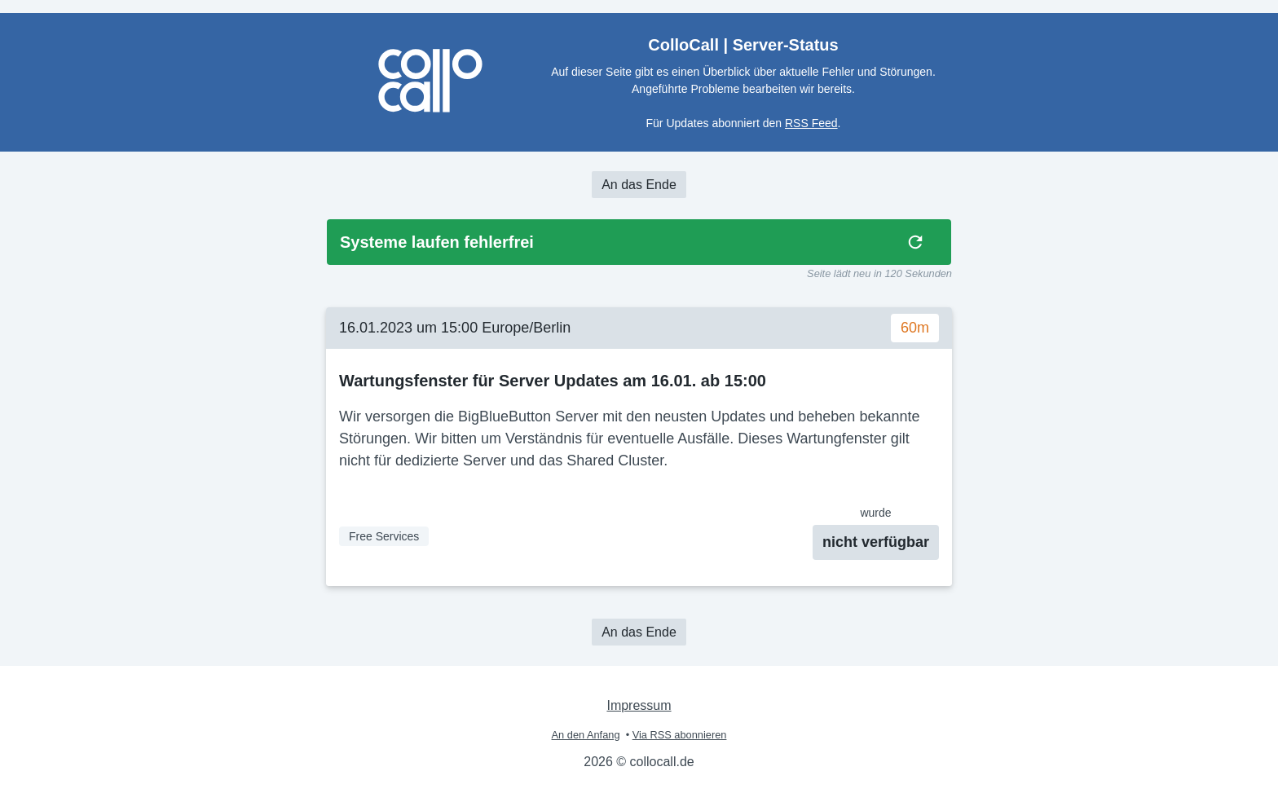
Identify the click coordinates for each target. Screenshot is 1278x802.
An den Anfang (586, 735)
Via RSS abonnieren (679, 735)
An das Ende (639, 185)
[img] (915, 242)
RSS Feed (811, 123)
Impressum (638, 705)
